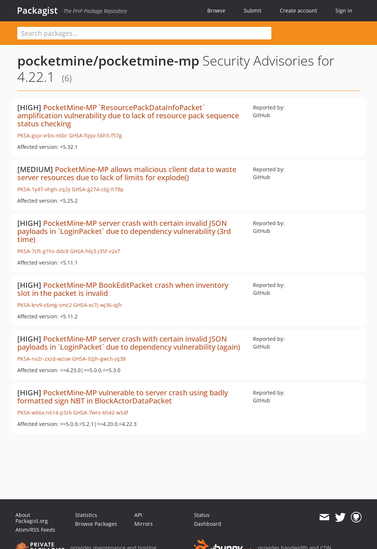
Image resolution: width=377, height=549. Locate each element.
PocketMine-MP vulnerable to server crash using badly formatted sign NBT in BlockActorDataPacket (122, 397)
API (138, 514)
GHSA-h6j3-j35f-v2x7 (95, 251)
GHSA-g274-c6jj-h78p (98, 189)
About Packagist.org (31, 517)
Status (201, 514)
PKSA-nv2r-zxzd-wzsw (44, 358)
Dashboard (207, 523)
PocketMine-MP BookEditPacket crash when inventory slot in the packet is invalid (122, 289)
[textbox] (144, 33)
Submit (252, 10)
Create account (298, 10)
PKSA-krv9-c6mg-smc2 (44, 304)
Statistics (86, 514)
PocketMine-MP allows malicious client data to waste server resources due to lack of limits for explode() (126, 173)
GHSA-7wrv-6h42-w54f (100, 412)
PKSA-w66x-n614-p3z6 (44, 412)
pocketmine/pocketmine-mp (108, 61)
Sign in (343, 10)
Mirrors (143, 523)
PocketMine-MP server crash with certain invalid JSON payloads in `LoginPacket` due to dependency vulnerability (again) (128, 343)
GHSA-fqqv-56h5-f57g (95, 135)
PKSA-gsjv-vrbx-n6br (42, 135)
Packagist (37, 10)
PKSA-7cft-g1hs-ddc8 (42, 251)
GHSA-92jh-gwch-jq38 (99, 358)
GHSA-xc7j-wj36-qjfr (97, 304)
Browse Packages (96, 523)
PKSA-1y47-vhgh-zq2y (43, 189)
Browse (216, 10)
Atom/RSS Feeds (35, 529)
